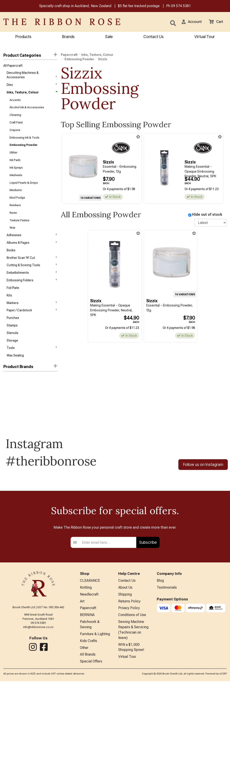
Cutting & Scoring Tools (32, 276)
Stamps (12, 340)
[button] (190, 22)
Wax (12, 237)
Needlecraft (89, 668)
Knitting (86, 660)
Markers (32, 316)
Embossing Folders (32, 292)
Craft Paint (16, 125)
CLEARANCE (90, 653)
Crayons (15, 133)
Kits (9, 308)
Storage (12, 356)
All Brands (88, 732)
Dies (32, 86)
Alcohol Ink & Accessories (27, 110)
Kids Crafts (88, 717)
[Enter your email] (107, 614)
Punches (13, 332)
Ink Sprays (16, 173)
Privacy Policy (129, 682)
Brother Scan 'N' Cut (32, 268)
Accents (15, 102)
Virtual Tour (204, 37)
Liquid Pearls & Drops (24, 189)
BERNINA (87, 690)
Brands (68, 37)
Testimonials (167, 660)
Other (84, 725)
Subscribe (148, 614)
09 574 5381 (181, 6)
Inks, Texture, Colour (32, 94)
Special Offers (91, 739)
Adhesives (32, 245)
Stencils (12, 348)
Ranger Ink (10, 395)
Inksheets (16, 181)
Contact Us (153, 37)
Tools (32, 364)
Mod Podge (17, 205)
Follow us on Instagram (203, 481)
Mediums (16, 197)
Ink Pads (15, 165)
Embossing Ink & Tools (24, 141)
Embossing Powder (23, 149)
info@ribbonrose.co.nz (38, 699)
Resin (13, 221)
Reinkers (15, 213)
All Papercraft (12, 66)
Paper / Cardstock (32, 324)
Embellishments (32, 284)
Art (82, 675)
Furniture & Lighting (95, 710)
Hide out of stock (207, 215)
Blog (160, 653)
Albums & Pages (32, 252)
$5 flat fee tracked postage (139, 6)
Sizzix (7, 403)
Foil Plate (13, 300)
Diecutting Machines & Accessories (32, 76)
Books (11, 260)
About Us (125, 660)
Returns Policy (129, 675)
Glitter (13, 157)
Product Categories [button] (30, 55)
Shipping (125, 668)
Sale (109, 37)
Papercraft (69, 55)
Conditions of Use (132, 690)
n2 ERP (223, 752)
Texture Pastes (19, 229)
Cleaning (15, 117)
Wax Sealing (15, 372)
